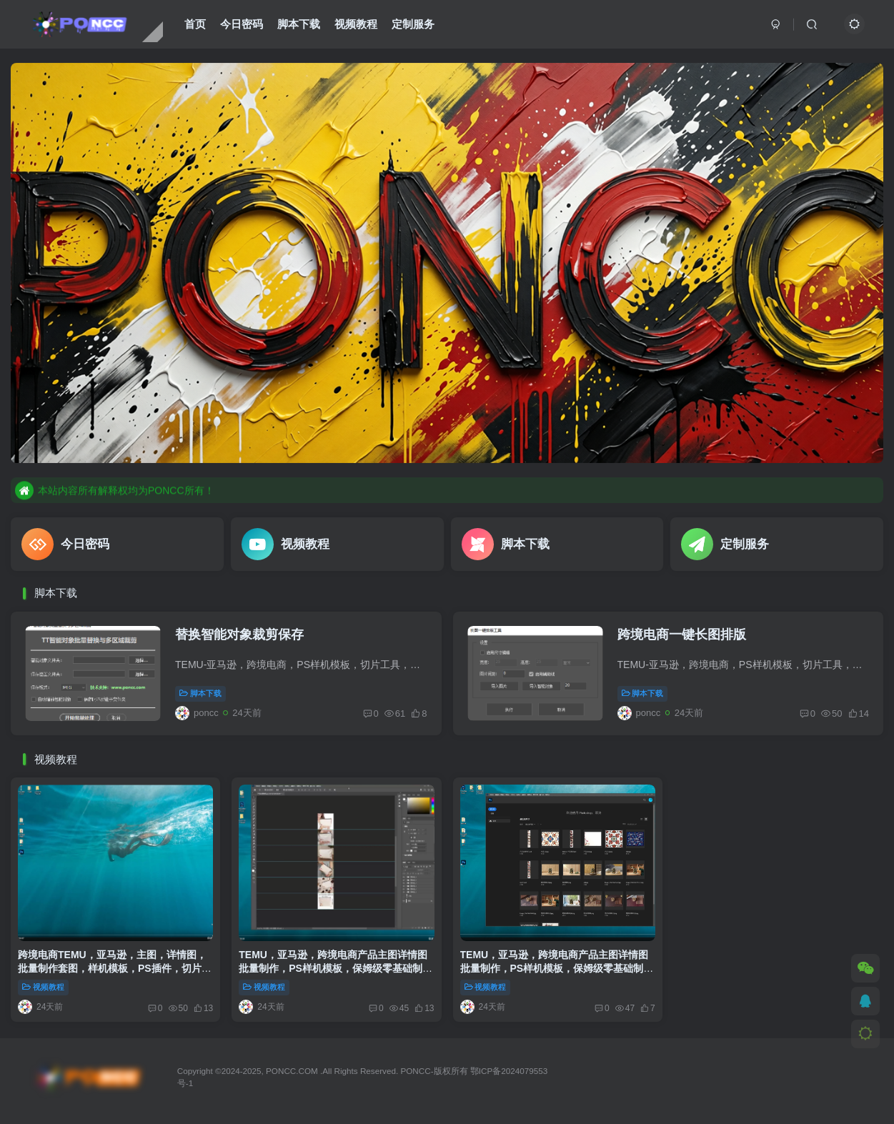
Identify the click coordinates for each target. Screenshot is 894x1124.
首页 (195, 24)
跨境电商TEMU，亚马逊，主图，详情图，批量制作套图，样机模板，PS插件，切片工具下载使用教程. (115, 968)
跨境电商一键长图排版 (681, 634)
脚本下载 (298, 24)
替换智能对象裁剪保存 (239, 634)
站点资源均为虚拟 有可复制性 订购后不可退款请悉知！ (149, 489)
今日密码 (241, 24)
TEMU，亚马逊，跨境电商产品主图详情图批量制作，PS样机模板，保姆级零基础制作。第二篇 (554, 968)
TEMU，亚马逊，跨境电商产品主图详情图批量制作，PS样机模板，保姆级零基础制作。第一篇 (333, 968)
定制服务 (413, 24)
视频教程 (355, 24)
